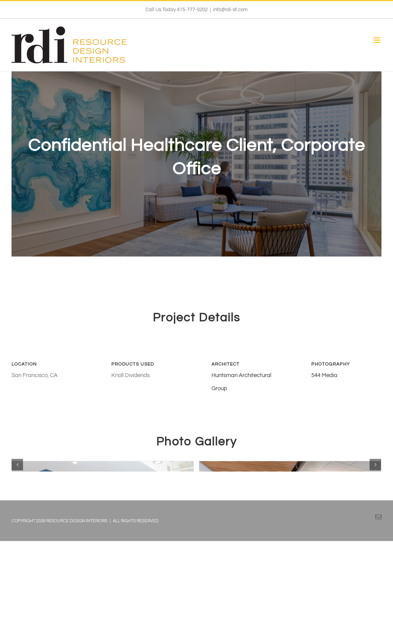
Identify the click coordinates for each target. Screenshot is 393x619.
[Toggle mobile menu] (377, 40)
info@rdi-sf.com (230, 9)
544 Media (324, 348)
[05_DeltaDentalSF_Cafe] (102, 495)
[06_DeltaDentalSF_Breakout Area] (290, 495)
